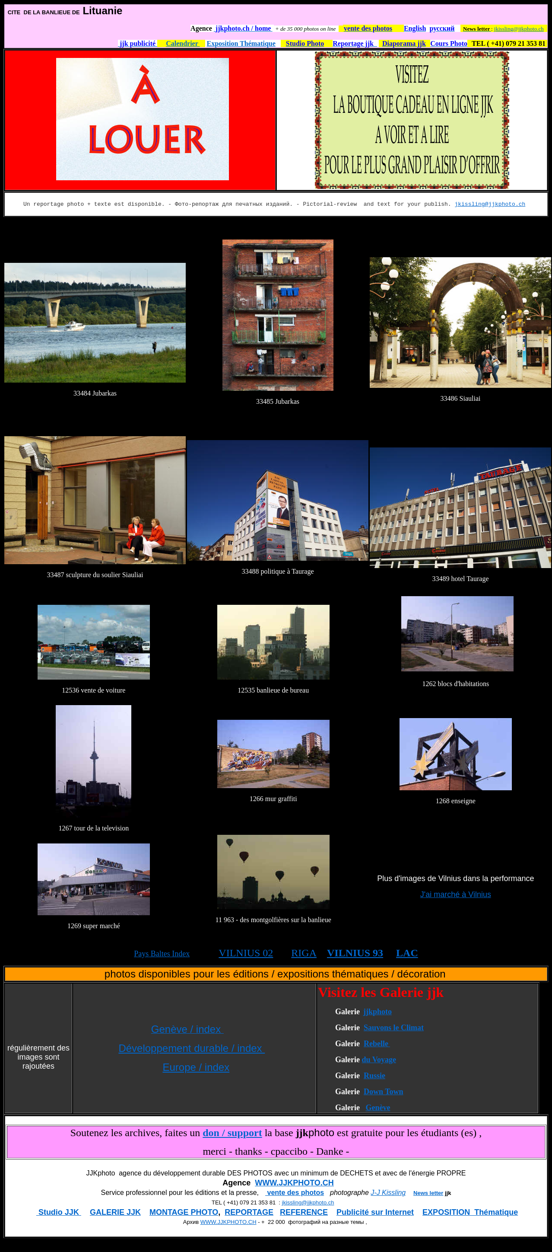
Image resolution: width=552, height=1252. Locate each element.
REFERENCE (304, 1212)
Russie (374, 1075)
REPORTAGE (249, 1212)
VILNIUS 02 (246, 952)
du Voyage (379, 1059)
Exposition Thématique (241, 43)
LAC (407, 952)
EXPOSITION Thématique (470, 1212)
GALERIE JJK (115, 1212)
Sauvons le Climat (394, 1027)
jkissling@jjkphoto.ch (519, 29)
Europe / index (195, 1067)
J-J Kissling (388, 1192)
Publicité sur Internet (375, 1212)
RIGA (304, 952)
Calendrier (183, 43)
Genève (377, 1107)
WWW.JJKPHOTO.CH (294, 1183)
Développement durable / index (191, 1048)
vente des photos (294, 1192)
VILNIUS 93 (355, 952)
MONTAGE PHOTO (183, 1212)
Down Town (383, 1091)
